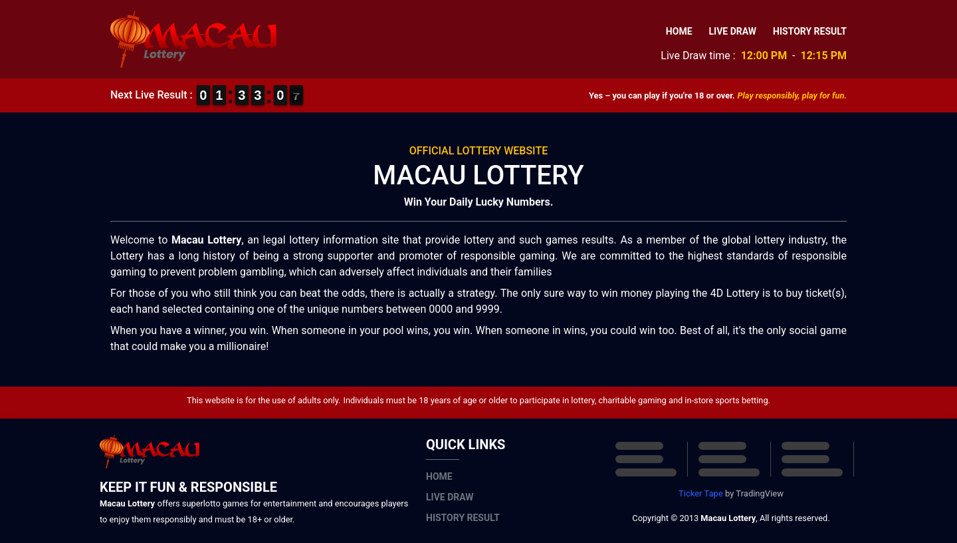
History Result (810, 31)
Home (679, 31)
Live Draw (733, 31)
